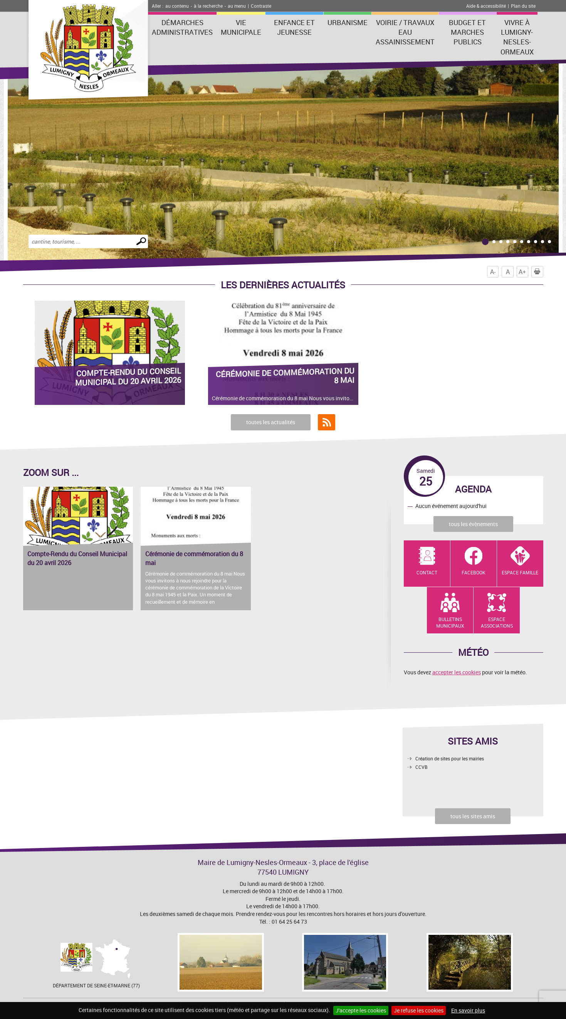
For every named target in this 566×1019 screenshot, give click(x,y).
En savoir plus (468, 1010)
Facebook (473, 572)
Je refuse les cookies (418, 1010)
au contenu (177, 6)
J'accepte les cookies (361, 1010)
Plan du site (523, 6)
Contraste (261, 6)
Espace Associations (497, 622)
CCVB (421, 767)
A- (492, 271)
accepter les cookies (456, 672)
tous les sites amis (472, 816)
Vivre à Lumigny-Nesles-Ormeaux (517, 37)
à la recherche (208, 6)
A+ (522, 271)
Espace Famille (520, 572)
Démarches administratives (182, 27)
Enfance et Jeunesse (294, 27)
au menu (237, 6)
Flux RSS (326, 422)
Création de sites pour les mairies (449, 758)
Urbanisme (348, 22)
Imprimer (538, 271)
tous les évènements (473, 524)
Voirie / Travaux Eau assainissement (405, 32)
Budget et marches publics (467, 32)
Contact (427, 572)
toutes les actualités (270, 422)
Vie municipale (241, 27)
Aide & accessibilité (486, 6)
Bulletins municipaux (450, 622)
